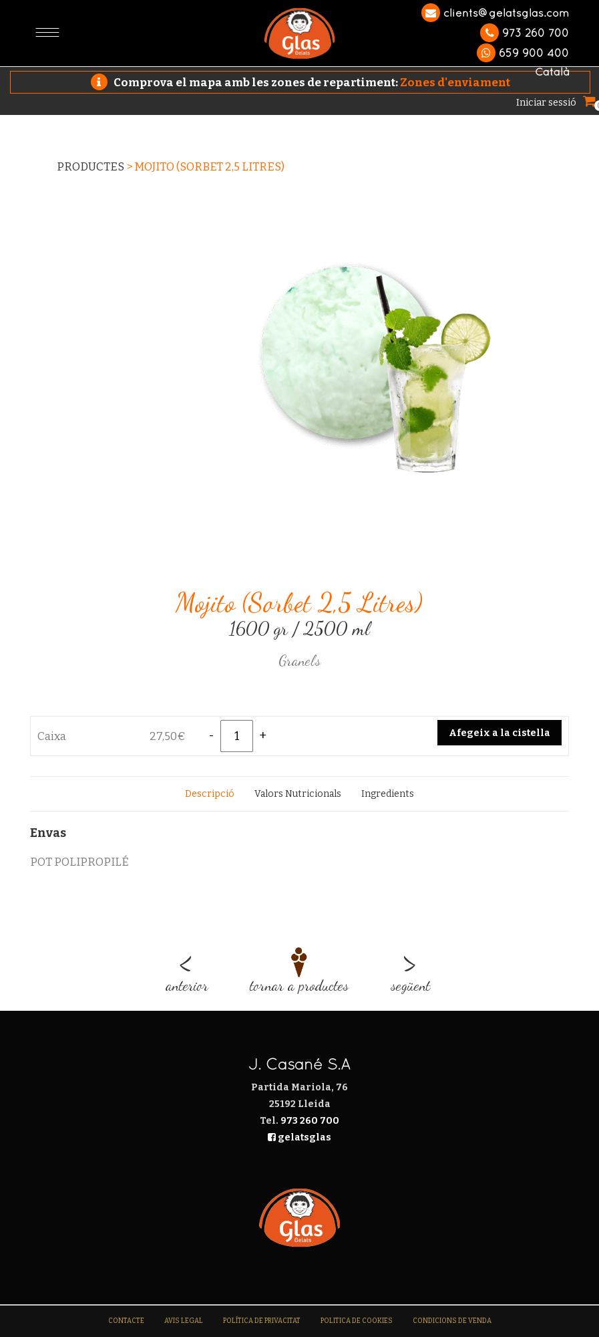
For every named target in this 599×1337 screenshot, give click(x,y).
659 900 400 (523, 53)
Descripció (209, 794)
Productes (90, 167)
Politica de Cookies (357, 1321)
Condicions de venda (452, 1321)
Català (552, 72)
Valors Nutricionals (297, 794)
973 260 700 (524, 33)
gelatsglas (299, 1137)
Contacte (126, 1321)
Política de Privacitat (262, 1321)
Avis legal (183, 1321)
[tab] (209, 794)
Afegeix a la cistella (499, 733)
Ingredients (387, 794)
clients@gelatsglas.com (495, 13)
